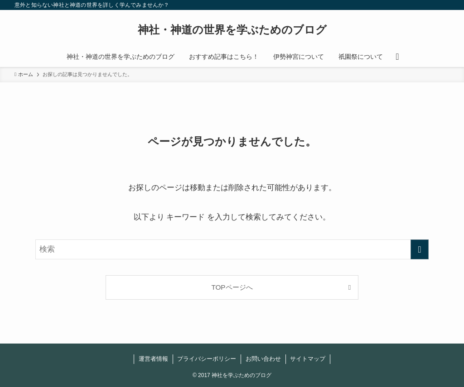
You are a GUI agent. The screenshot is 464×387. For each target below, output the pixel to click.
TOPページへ (231, 287)
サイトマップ (307, 358)
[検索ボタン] (397, 56)
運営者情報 (153, 358)
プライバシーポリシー (206, 358)
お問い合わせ (263, 358)
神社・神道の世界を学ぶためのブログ (232, 29)
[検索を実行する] (420, 249)
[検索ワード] (232, 249)
